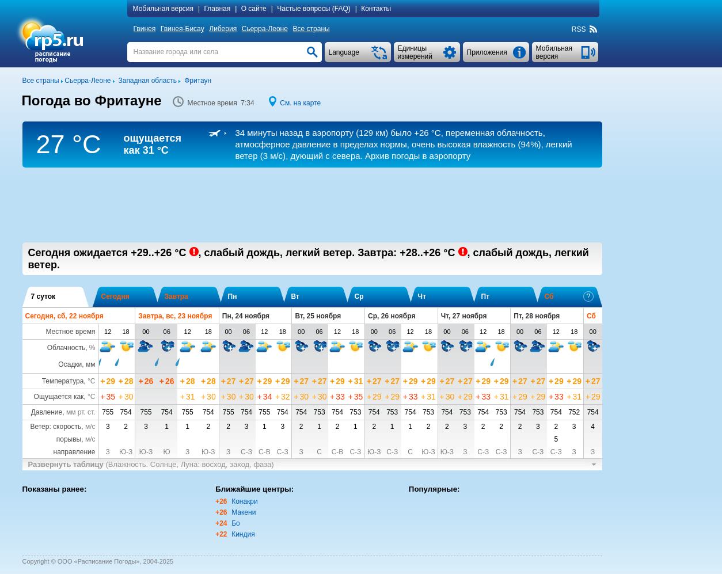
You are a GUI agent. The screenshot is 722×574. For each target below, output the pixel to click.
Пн (232, 296)
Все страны (311, 29)
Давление (47, 412)
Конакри (244, 501)
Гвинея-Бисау (182, 29)
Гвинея (145, 29)
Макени (243, 512)
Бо (235, 523)
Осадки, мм (76, 364)
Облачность (66, 348)
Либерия (223, 29)
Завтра (176, 296)
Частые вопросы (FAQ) (314, 9)
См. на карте (300, 103)
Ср (359, 296)
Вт (295, 296)
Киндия (243, 534)
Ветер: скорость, (62, 427)
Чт (422, 296)
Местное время (70, 332)
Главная (217, 9)
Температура (63, 381)
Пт (485, 296)
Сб (569, 296)
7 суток (43, 296)
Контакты (376, 9)
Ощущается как (59, 397)
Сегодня (115, 296)
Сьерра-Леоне (265, 29)
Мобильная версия (163, 9)
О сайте (254, 9)
